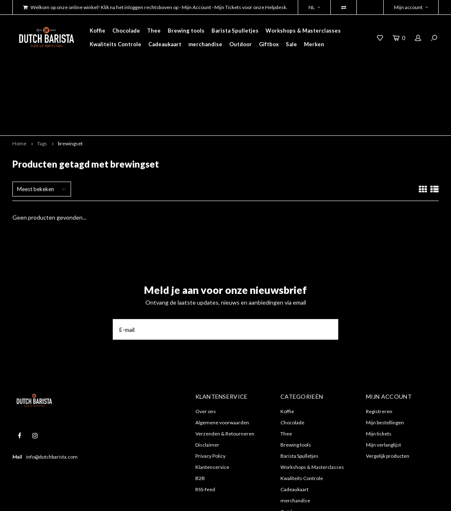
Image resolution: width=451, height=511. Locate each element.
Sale (291, 44)
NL (314, 7)
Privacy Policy (210, 403)
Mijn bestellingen (385, 370)
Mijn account (411, 7)
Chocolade (126, 30)
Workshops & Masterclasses (303, 30)
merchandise (205, 44)
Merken (314, 44)
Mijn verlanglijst (383, 392)
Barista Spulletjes (235, 30)
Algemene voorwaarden (222, 370)
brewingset (70, 91)
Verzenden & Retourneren (224, 381)
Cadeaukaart (164, 44)
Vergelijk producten (387, 403)
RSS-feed (205, 436)
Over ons (205, 358)
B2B (200, 425)
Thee (154, 30)
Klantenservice (212, 414)
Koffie (97, 30)
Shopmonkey (121, 499)
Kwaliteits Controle (115, 44)
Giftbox (269, 44)
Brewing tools (186, 30)
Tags (42, 91)
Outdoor (240, 44)
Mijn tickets (379, 381)
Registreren (379, 358)
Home (19, 91)
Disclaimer (207, 392)
